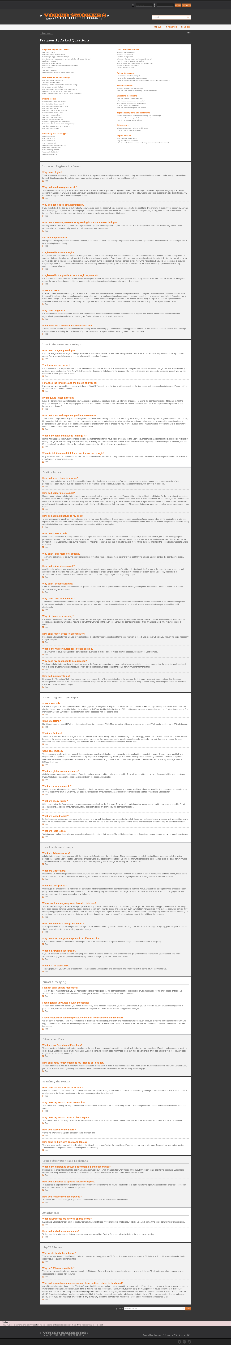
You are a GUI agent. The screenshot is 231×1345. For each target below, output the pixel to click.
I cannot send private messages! (128, 76)
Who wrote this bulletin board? (127, 138)
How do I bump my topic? (51, 128)
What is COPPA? (48, 68)
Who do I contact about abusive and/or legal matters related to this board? (143, 143)
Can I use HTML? (48, 139)
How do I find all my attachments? (129, 130)
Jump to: (119, 1308)
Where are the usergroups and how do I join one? (134, 59)
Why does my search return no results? (131, 101)
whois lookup (70, 1289)
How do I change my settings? (53, 80)
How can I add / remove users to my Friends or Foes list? (137, 91)
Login (185, 27)
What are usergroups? (125, 57)
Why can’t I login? (48, 52)
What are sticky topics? (50, 150)
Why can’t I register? (49, 70)
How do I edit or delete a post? (53, 104)
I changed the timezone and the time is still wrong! (59, 85)
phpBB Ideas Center (155, 1271)
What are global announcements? (54, 145)
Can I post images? (49, 143)
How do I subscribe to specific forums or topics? (133, 118)
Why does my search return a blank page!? (132, 103)
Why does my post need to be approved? (56, 126)
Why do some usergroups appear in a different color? (135, 63)
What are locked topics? (50, 152)
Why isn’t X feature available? (127, 141)
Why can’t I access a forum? (52, 115)
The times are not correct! (51, 82)
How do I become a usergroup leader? (130, 61)
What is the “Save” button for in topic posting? (58, 124)
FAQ (157, 27)
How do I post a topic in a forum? (53, 102)
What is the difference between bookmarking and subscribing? (139, 115)
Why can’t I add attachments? (52, 117)
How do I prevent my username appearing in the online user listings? (66, 59)
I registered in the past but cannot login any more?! (60, 65)
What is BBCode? (48, 136)
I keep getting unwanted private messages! (132, 78)
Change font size (189, 32)
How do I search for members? (128, 105)
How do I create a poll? (50, 108)
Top (46, 181)
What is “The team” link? (125, 68)
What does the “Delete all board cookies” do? (58, 72)
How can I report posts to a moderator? (56, 122)
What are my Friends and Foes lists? (130, 88)
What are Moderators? (125, 54)
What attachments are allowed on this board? (133, 128)
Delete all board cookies (151, 1335)
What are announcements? (51, 147)
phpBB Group (112, 1256)
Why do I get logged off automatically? (55, 57)
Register (187, 5)
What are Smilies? (48, 141)
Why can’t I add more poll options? (54, 110)
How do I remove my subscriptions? (129, 120)
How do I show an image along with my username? (60, 89)
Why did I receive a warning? (52, 119)
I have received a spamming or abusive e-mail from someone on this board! (143, 80)
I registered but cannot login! (52, 63)
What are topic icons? (50, 154)
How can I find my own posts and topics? (131, 107)
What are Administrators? (126, 52)
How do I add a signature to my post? (55, 106)
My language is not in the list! (52, 87)
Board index (46, 33)
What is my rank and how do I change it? (56, 91)
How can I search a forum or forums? (130, 99)
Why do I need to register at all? (53, 54)
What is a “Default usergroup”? (127, 65)
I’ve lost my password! (50, 61)
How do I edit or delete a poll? (52, 113)
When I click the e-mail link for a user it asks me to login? (62, 93)
